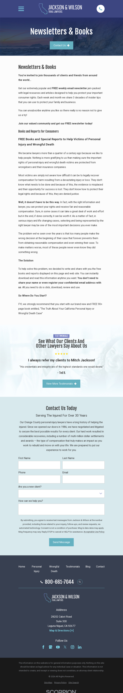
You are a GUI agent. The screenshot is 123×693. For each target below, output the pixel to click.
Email (65, 472)
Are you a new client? (30, 486)
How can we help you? (30, 501)
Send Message (61, 542)
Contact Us (61, 45)
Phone (22, 472)
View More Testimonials (61, 383)
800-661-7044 (59, 581)
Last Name (68, 458)
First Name (24, 458)
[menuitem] (48, 683)
